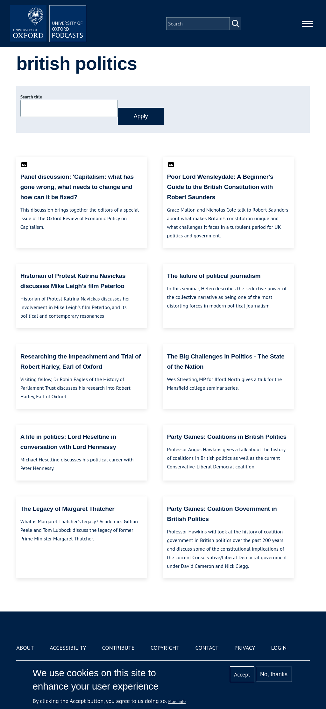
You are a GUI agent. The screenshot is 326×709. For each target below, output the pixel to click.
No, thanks (273, 674)
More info (177, 701)
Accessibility (68, 647)
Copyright (165, 647)
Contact (206, 647)
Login (279, 647)
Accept (242, 674)
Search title (31, 97)
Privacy (244, 647)
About (25, 647)
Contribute (118, 647)
